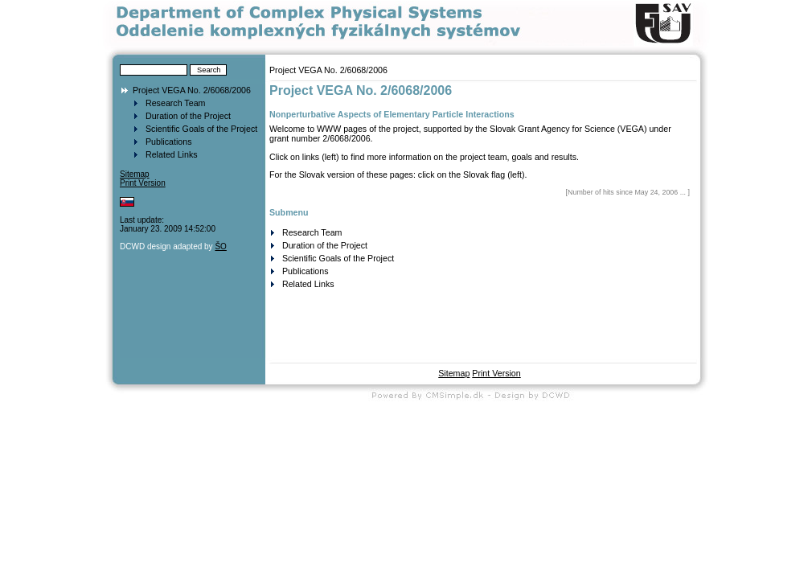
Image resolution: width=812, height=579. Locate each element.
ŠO (220, 246)
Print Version (143, 183)
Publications (168, 141)
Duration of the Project (188, 116)
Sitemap (135, 174)
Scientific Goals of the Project (201, 128)
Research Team (175, 103)
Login (129, 211)
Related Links (172, 154)
